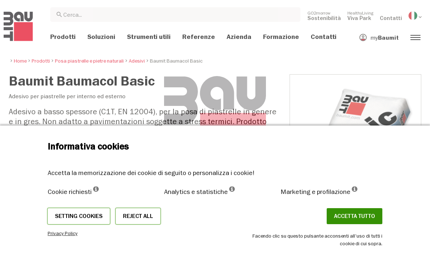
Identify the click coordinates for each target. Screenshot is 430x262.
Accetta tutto (354, 216)
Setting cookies (79, 216)
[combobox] (175, 14)
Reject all (138, 216)
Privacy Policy (62, 233)
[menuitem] (324, 15)
